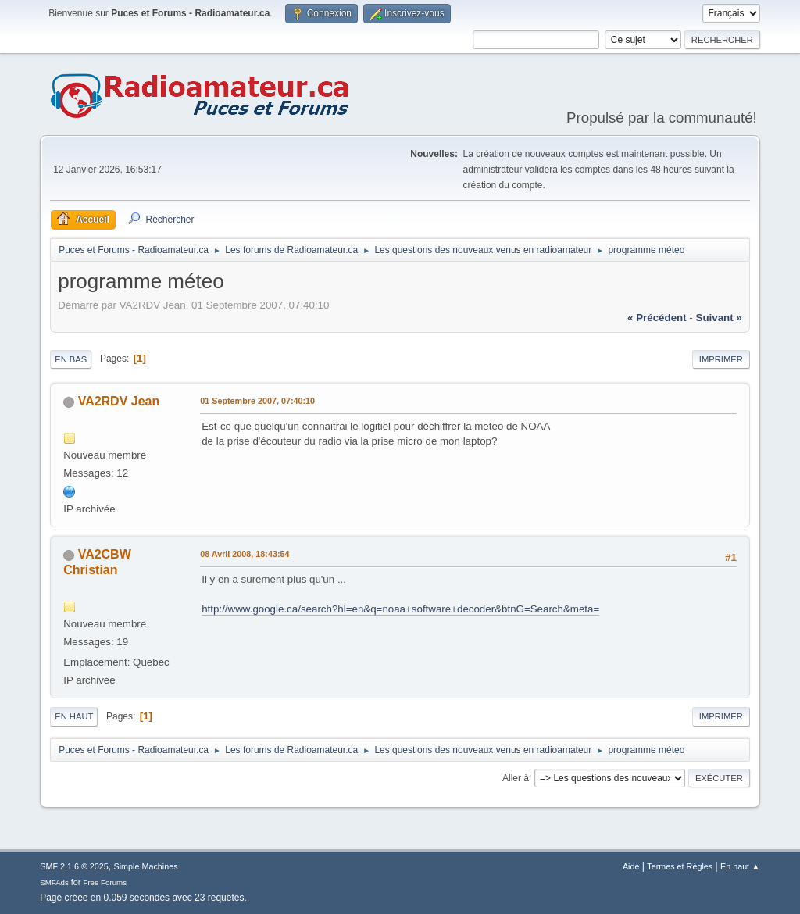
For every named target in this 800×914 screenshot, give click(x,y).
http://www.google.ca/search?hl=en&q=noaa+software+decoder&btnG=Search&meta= (400, 609)
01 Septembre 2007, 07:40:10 (257, 400)
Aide (631, 866)
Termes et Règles (679, 866)
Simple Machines (146, 866)
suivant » (719, 317)
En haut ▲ (740, 866)
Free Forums (105, 882)
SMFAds (54, 882)
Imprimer (721, 359)
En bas (71, 359)
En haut (74, 716)
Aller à (515, 777)
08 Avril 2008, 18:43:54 (244, 554)
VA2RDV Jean (119, 401)
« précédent (657, 317)
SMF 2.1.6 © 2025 (74, 866)
